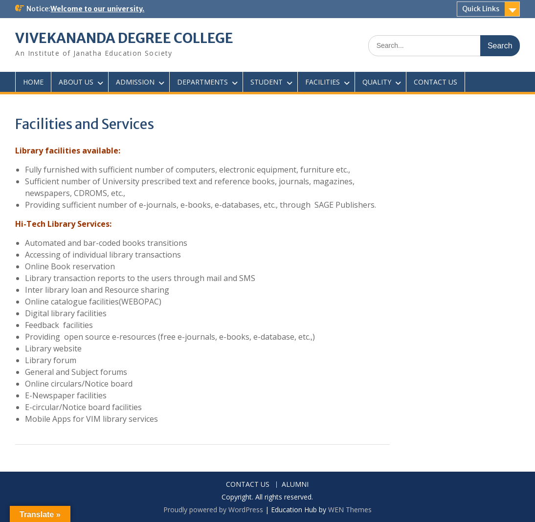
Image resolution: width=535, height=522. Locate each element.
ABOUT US (76, 82)
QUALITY (376, 82)
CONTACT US (435, 82)
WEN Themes (350, 509)
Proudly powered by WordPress (213, 509)
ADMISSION (135, 82)
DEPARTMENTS (202, 82)
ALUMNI (295, 484)
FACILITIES (322, 82)
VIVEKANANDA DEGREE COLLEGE (124, 38)
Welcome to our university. (97, 8)
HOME (33, 82)
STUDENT (266, 82)
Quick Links (480, 8)
